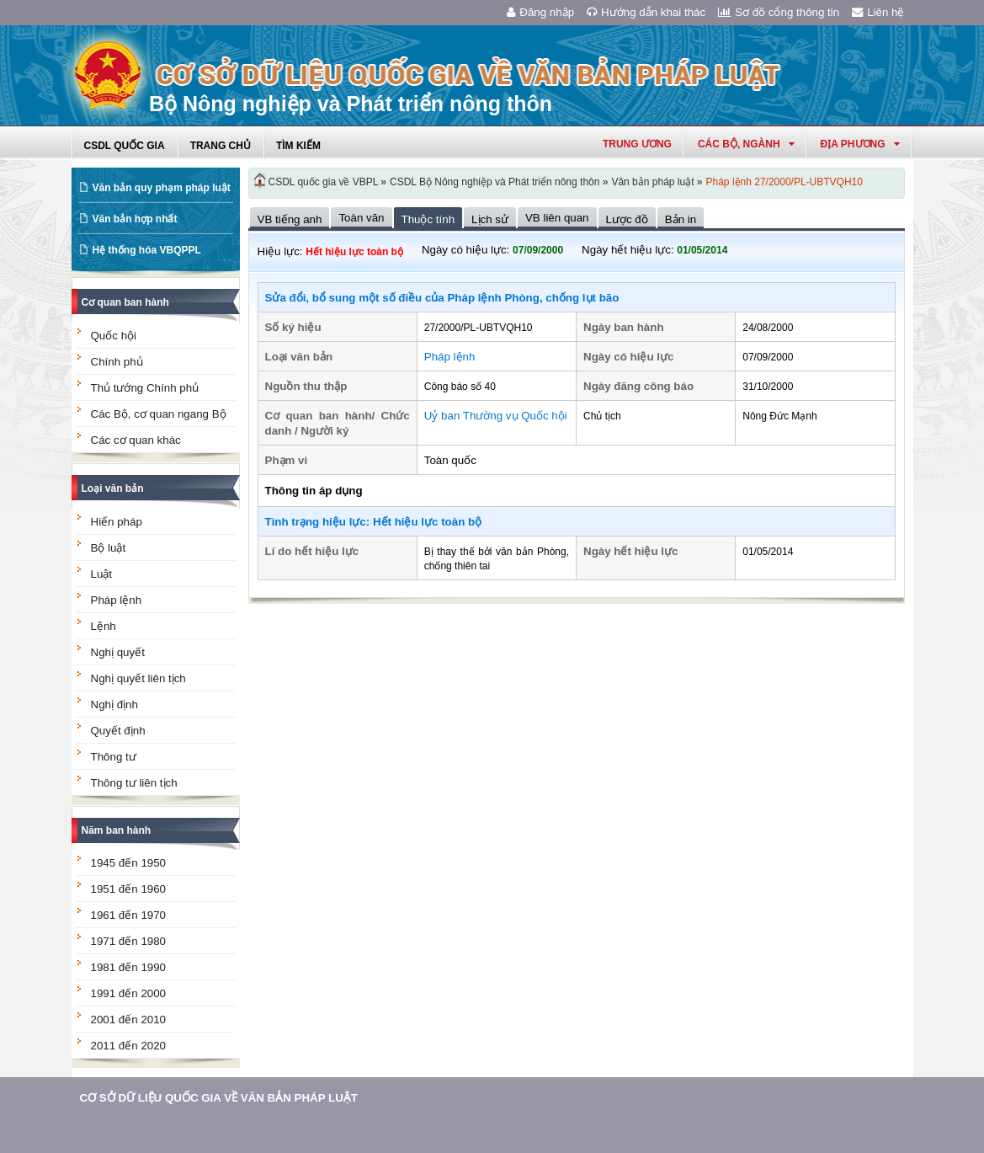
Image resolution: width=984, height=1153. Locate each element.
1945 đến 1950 (129, 863)
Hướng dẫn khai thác (646, 12)
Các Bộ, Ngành (746, 144)
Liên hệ (878, 12)
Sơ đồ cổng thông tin (778, 12)
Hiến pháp (116, 521)
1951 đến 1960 (129, 889)
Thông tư (113, 756)
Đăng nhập (540, 12)
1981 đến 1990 (129, 967)
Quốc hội (114, 335)
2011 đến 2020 (129, 1045)
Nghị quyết (118, 652)
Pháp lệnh (116, 600)
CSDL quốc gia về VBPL (324, 182)
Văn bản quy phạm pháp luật (162, 188)
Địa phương (860, 144)
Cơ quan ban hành (125, 302)
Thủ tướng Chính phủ (145, 388)
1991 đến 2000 (129, 993)
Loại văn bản (113, 488)
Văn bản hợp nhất (135, 219)
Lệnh (103, 626)
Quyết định (118, 730)
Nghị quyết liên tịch (138, 678)
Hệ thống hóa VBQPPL (147, 250)
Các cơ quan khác (136, 440)
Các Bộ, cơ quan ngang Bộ (158, 414)
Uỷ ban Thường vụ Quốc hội (495, 415)
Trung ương (637, 144)
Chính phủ (117, 361)
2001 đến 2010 (129, 1019)
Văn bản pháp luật (652, 182)
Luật (102, 574)
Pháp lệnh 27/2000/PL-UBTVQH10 (784, 182)
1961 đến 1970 (129, 915)
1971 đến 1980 (129, 941)
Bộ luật (108, 548)
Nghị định (114, 704)
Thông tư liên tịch (134, 783)
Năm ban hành (117, 830)
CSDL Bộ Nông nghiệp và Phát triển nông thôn (494, 182)
